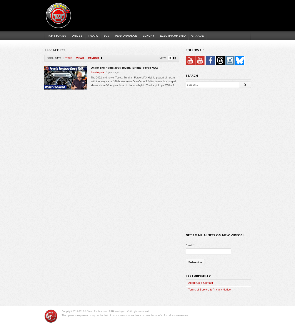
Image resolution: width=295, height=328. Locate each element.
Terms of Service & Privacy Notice (209, 289)
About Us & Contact (200, 282)
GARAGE (197, 35)
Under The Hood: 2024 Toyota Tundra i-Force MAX (124, 67)
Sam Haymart (98, 72)
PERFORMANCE (126, 35)
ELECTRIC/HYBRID (173, 35)
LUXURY (148, 35)
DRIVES (77, 35)
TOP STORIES (56, 35)
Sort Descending (101, 58)
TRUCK (93, 35)
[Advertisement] (171, 12)
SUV (106, 35)
